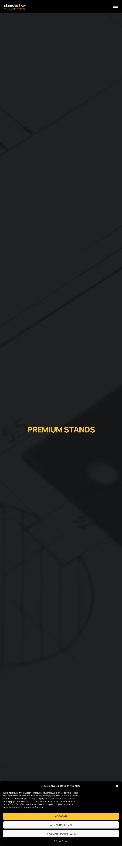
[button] (117, 786)
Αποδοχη (61, 816)
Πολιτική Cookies (61, 841)
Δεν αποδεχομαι (61, 825)
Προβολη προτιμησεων (61, 833)
